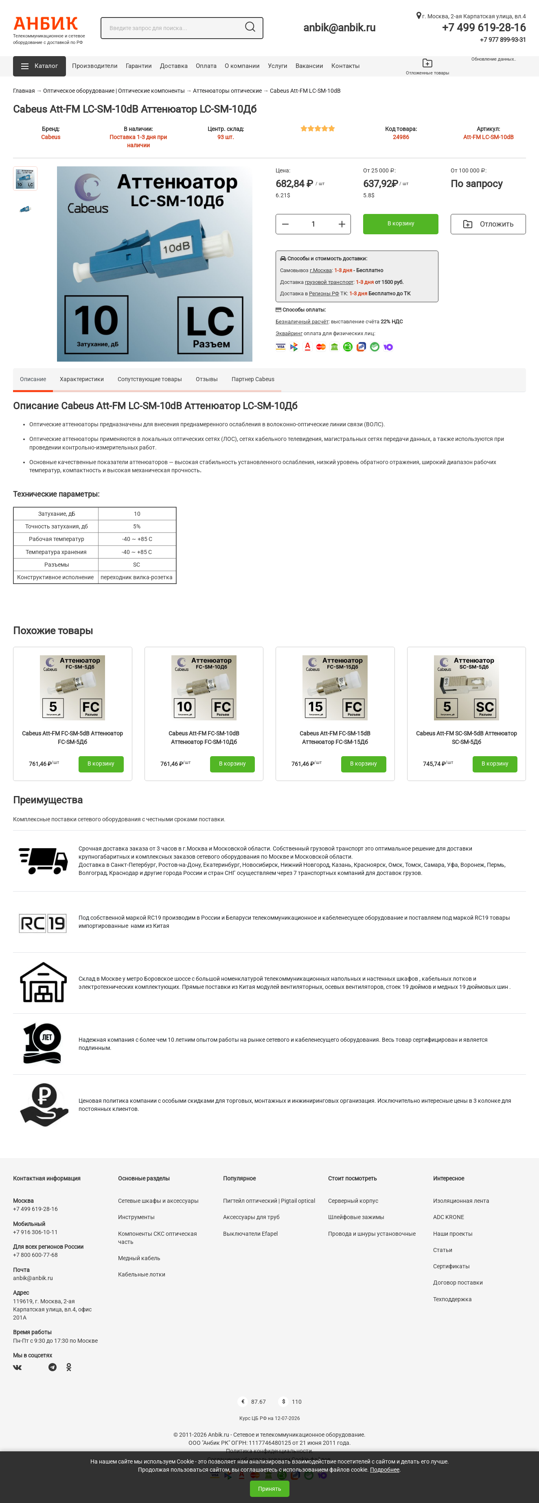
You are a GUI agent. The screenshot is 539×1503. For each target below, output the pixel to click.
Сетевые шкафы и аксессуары (158, 1201)
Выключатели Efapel (250, 1233)
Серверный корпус (353, 1201)
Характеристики (82, 379)
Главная (24, 90)
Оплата (206, 66)
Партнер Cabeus (253, 379)
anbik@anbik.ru (339, 28)
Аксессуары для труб (251, 1217)
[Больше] (342, 223)
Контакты (345, 66)
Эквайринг (289, 333)
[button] (39, 66)
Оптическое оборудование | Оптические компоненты (114, 90)
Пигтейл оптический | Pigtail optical (269, 1201)
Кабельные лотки (141, 1274)
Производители (95, 66)
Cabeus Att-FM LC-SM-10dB (305, 90)
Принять (269, 1489)
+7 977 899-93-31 (503, 40)
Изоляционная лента (461, 1201)
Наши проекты (453, 1233)
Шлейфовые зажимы (356, 1217)
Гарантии (139, 66)
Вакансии (309, 66)
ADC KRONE (448, 1217)
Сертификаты (451, 1266)
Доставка (174, 66)
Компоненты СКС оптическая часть (157, 1237)
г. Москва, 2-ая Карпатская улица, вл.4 (471, 16)
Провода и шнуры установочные (372, 1233)
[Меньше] (285, 223)
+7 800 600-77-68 (35, 1255)
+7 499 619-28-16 (484, 28)
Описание (33, 379)
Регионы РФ (324, 293)
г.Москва (321, 270)
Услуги (277, 66)
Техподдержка (452, 1299)
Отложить (488, 224)
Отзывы (207, 379)
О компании (242, 66)
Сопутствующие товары (150, 379)
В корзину (401, 223)
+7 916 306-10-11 (35, 1232)
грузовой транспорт (329, 282)
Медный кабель (139, 1258)
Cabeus (50, 137)
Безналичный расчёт (302, 321)
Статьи (442, 1250)
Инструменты (136, 1217)
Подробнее (384, 1469)
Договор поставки (458, 1282)
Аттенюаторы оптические (227, 90)
